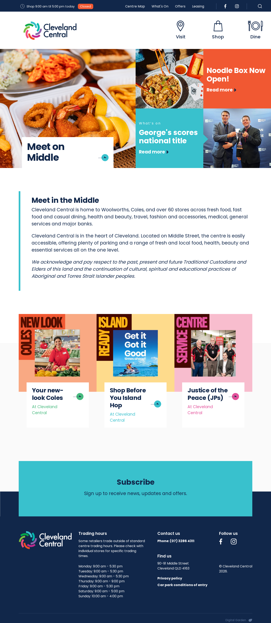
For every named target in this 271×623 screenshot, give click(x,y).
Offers (180, 6)
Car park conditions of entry (182, 585)
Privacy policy (169, 578)
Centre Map (135, 6)
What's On (160, 6)
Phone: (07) (175, 541)
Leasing (198, 6)
